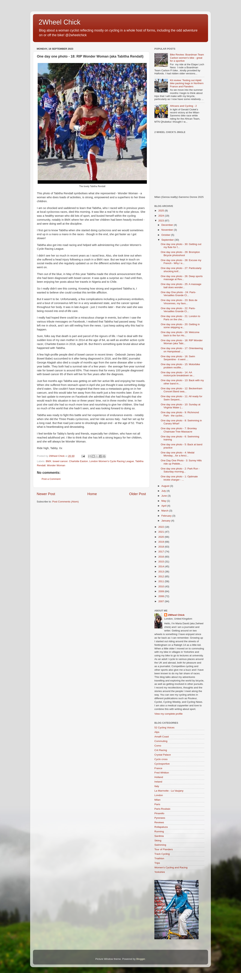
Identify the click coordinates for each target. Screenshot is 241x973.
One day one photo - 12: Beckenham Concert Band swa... (181, 390)
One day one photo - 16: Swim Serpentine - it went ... (178, 358)
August (165, 486)
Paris (157, 804)
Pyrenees (159, 817)
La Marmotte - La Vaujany (168, 790)
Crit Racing (160, 750)
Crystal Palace (162, 754)
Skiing (157, 840)
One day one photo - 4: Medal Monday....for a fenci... (177, 454)
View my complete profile (168, 713)
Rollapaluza (161, 827)
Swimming (160, 844)
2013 (161, 571)
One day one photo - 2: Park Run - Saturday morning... (180, 470)
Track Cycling (162, 853)
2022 (161, 526)
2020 (161, 536)
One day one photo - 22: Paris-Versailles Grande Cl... (178, 310)
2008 (161, 596)
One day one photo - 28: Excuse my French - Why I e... (181, 262)
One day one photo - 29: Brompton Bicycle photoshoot (180, 253)
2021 (161, 531)
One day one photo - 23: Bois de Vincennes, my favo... (179, 302)
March (165, 510)
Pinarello (159, 813)
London (158, 795)
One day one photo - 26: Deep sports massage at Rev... (182, 278)
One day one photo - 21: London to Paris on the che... (180, 318)
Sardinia (159, 836)
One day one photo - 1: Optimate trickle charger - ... (179, 478)
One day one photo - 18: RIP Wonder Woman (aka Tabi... (182, 342)
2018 (161, 546)
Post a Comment (51, 479)
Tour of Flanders (163, 849)
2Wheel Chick (59, 22)
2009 (161, 591)
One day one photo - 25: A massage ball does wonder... (181, 286)
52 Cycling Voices (164, 727)
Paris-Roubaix (162, 808)
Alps (156, 732)
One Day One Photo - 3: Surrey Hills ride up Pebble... (181, 462)
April (164, 505)
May (164, 500)
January (166, 520)
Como (157, 745)
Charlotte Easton (78, 461)
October (166, 234)
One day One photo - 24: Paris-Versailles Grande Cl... (178, 294)
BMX (48, 461)
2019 (161, 541)
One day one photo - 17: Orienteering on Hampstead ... (182, 350)
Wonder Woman (56, 465)
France (158, 768)
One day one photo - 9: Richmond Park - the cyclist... (180, 414)
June (164, 495)
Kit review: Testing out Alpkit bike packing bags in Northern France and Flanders (187, 83)
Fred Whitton (161, 772)
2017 (161, 551)
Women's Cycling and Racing (171, 867)
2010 (161, 586)
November (167, 229)
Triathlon (159, 858)
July (164, 490)
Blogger (140, 959)
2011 (161, 581)
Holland (158, 777)
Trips (157, 863)
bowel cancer (60, 461)
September (168, 239)
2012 (161, 576)
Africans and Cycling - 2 (183, 105)
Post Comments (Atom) (65, 501)
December (167, 224)
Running (159, 831)
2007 (161, 601)
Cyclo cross (161, 759)
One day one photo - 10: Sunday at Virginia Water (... (180, 406)
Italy (156, 786)
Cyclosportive (162, 763)
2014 (161, 566)
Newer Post (46, 494)
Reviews (159, 822)
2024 (161, 215)
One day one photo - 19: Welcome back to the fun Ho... (180, 334)
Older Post (137, 494)
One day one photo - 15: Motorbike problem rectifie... (180, 366)
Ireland (158, 781)
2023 (161, 220)
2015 (161, 561)
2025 (161, 210)
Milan (157, 799)
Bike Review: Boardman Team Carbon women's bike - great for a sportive (187, 57)
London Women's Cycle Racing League (111, 461)
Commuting (160, 741)
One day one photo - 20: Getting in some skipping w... (180, 326)
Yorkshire (159, 872)
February (166, 515)
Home (92, 494)
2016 (161, 556)
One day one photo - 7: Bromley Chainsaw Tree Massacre (179, 430)
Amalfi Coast (161, 736)
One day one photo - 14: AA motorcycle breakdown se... (177, 374)
